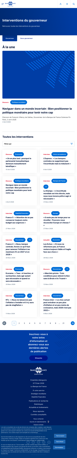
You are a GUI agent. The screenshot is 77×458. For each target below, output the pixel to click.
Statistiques (38, 404)
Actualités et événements (38, 407)
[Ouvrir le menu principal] (3, 4)
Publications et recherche (38, 401)
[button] (38, 143)
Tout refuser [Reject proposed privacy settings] (59, 441)
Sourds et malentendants (38, 422)
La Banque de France (39, 386)
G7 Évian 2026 (38, 383)
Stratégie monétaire (38, 394)
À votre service (38, 390)
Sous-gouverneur (26, 38)
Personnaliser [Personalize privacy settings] (59, 447)
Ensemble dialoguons (38, 380)
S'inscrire (38, 358)
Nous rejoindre (38, 411)
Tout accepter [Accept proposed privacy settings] (60, 436)
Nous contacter (38, 419)
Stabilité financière (38, 397)
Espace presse (38, 424)
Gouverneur (10, 38)
